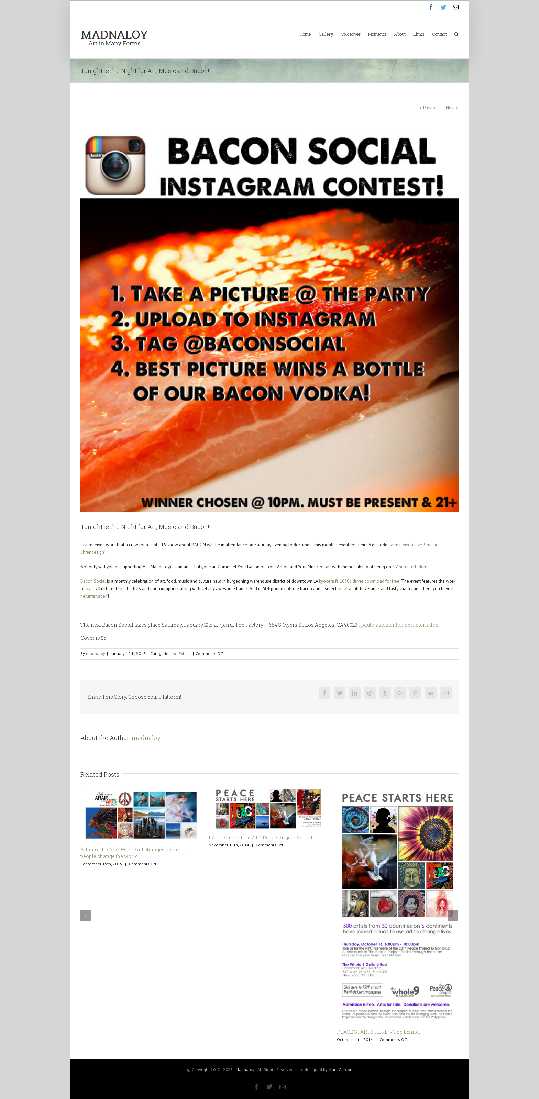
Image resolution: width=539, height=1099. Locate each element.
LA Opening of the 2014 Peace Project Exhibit (260, 837)
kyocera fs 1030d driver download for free (359, 581)
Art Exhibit (182, 653)
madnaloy (95, 653)
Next (450, 108)
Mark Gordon (340, 1069)
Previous (431, 108)
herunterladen (412, 567)
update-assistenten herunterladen (399, 624)
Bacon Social (93, 581)
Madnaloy (245, 1069)
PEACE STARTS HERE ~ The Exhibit (378, 1032)
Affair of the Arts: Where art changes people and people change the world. (136, 853)
